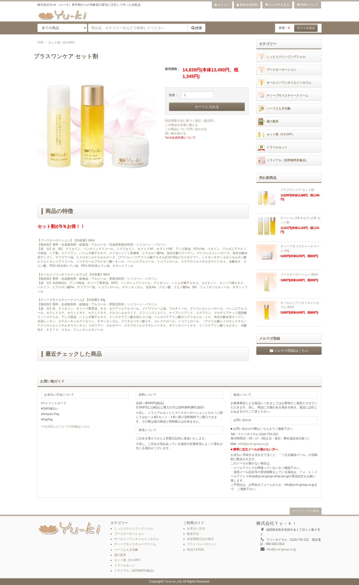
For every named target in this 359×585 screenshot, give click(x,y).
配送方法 (193, 533)
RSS (190, 549)
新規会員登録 (247, 4)
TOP (40, 42)
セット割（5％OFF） (62, 42)
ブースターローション (277, 70)
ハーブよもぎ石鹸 (274, 108)
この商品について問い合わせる (186, 129)
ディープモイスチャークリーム (283, 96)
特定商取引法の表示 (200, 539)
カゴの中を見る (277, 4)
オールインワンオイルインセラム (284, 83)
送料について (307, 4)
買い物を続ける (175, 133)
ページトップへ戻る (305, 511)
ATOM (199, 549)
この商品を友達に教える (181, 125)
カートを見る (306, 28)
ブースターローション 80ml (299, 274)
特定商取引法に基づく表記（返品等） (190, 120)
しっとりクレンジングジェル (281, 57)
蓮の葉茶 (268, 121)
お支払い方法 (196, 528)
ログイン (222, 4)
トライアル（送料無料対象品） (283, 160)
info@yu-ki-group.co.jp (254, 444)
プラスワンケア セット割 (297, 190)
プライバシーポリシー (202, 544)
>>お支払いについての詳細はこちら (65, 426)
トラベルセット (272, 147)
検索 (196, 28)
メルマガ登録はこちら (289, 351)
